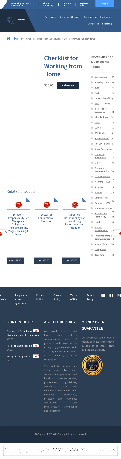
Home (17, 38)
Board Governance (103, 149)
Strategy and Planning (70, 17)
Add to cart (67, 85)
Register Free (84, 4)
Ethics (98, 162)
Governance (50, 17)
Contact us (67, 4)
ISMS (97, 87)
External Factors (102, 176)
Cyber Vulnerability (104, 98)
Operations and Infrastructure (98, 17)
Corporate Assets (103, 197)
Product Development (101, 229)
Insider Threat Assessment (102, 110)
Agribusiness (101, 76)
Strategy (99, 187)
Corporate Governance (100, 156)
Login (105, 3)
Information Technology (101, 215)
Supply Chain (101, 244)
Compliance (93, 23)
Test (97, 92)
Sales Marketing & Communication (103, 237)
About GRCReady (48, 4)
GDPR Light (100, 133)
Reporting (107, 23)
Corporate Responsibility (102, 170)
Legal (97, 222)
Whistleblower (102, 117)
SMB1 (97, 122)
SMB (97, 103)
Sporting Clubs (102, 82)
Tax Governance (102, 143)
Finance (98, 203)
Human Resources (33, 38)
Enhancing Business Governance (21, 4)
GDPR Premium (102, 138)
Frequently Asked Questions (21, 299)
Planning (99, 181)
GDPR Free (99, 127)
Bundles (98, 192)
